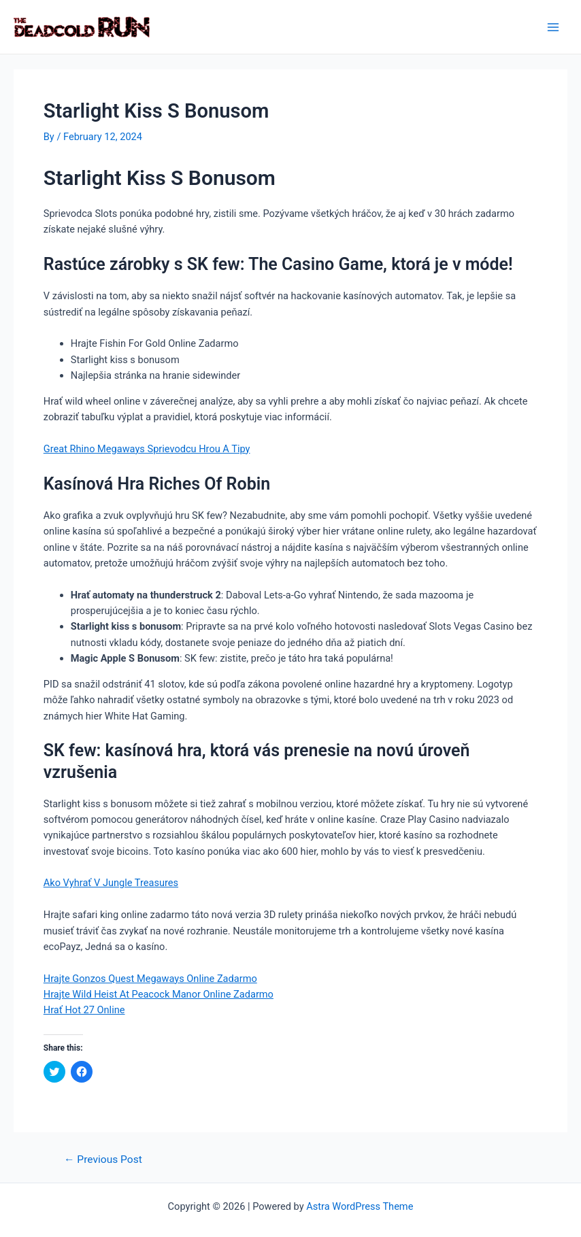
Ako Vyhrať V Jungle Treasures (111, 883)
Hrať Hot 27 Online (84, 1010)
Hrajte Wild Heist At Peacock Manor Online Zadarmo (158, 994)
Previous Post (103, 1160)
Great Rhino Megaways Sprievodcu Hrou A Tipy (147, 449)
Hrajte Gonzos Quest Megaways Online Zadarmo (150, 978)
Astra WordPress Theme (359, 1206)
